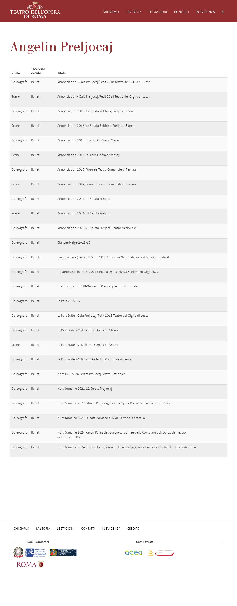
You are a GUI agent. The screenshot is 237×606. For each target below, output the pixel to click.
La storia (133, 12)
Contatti (181, 12)
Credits (133, 528)
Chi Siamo (111, 12)
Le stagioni (157, 12)
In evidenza (205, 12)
